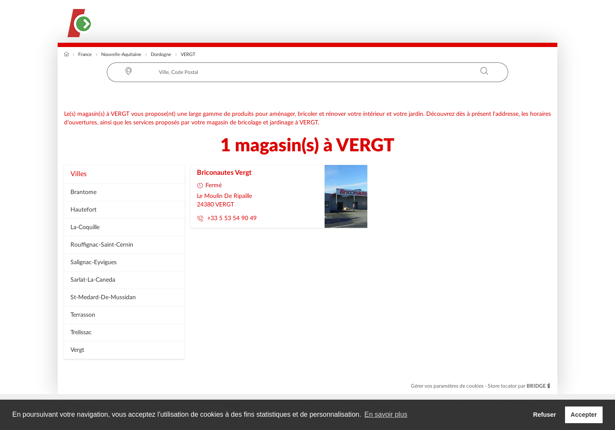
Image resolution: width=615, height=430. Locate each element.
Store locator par (519, 386)
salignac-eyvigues (93, 262)
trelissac (81, 333)
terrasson (82, 315)
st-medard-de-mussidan (103, 297)
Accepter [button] (584, 414)
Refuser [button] (544, 414)
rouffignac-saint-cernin (101, 245)
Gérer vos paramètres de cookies (448, 386)
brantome (83, 192)
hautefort (83, 210)
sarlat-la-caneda (92, 280)
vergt (77, 350)
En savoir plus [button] (385, 414)
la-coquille (85, 227)
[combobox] (307, 72)
